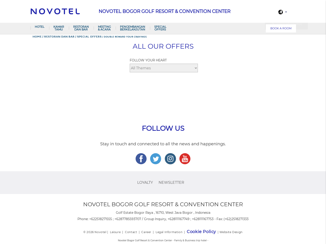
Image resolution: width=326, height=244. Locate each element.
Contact (131, 232)
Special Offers (160, 28)
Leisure (115, 232)
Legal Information (169, 232)
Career (146, 232)
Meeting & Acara (104, 28)
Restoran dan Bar (81, 28)
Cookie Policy (201, 231)
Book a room (280, 28)
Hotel (39, 26)
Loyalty (145, 182)
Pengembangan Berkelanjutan (132, 28)
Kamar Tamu (58, 28)
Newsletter (171, 182)
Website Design (230, 232)
